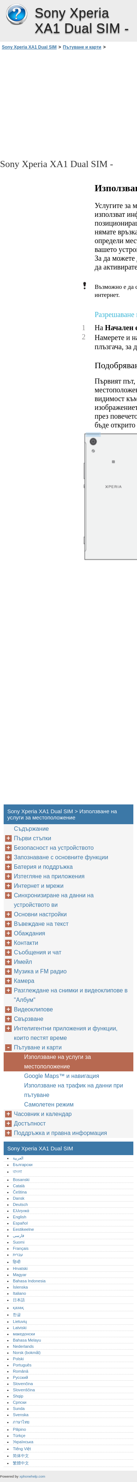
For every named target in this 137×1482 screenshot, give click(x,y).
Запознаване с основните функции (61, 857)
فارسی (18, 1235)
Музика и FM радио (40, 971)
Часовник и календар (43, 1114)
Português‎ (22, 1365)
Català (18, 1186)
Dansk (18, 1198)
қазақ (18, 1307)
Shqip (18, 1396)
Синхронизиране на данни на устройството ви (54, 900)
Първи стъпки (32, 838)
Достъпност (30, 1123)
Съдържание (31, 829)
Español (20, 1223)
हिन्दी (16, 1262)
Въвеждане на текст (41, 924)
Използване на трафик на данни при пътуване (73, 1090)
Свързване (28, 1019)
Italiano (19, 1293)
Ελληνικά (21, 1210)
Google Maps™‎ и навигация (61, 1076)
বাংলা (17, 1171)
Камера (24, 981)
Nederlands (23, 1346)
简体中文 (21, 1455)
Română (20, 1371)
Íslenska (20, 1287)
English (19, 1217)
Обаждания (29, 933)
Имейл (23, 962)
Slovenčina (23, 1383)
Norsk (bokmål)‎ (27, 1352)
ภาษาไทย (21, 1422)
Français (20, 1248)
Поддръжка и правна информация (60, 1133)
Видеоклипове (33, 1009)
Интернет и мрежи (39, 886)
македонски (24, 1334)
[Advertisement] (68, 104)
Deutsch (20, 1204)
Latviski (19, 1327)
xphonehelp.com (32, 1476)
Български (23, 1164)
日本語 (19, 1300)
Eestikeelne (23, 1229)
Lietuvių (20, 1321)
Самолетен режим (48, 1104)
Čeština (20, 1192)
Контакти (26, 943)
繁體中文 (21, 1463)
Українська (23, 1442)
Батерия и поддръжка (43, 867)
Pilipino (19, 1429)
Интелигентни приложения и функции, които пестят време (66, 1033)
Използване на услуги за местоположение (57, 1062)
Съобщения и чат (37, 952)
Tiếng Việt (22, 1449)
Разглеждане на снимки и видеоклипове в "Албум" (71, 995)
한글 (17, 1314)
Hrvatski (20, 1268)
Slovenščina (24, 1390)
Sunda (18, 1408)
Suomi (18, 1242)
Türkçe (19, 1435)
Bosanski (21, 1179)
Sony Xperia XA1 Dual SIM (16, 15)
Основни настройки (40, 914)
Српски (19, 1402)
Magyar (19, 1274)
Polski (18, 1359)
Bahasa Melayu (27, 1340)
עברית (18, 1254)
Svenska (20, 1415)
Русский (20, 1377)
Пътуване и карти (82, 47)
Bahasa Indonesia (29, 1281)
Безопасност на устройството (54, 848)
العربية (18, 1158)
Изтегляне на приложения (49, 876)
